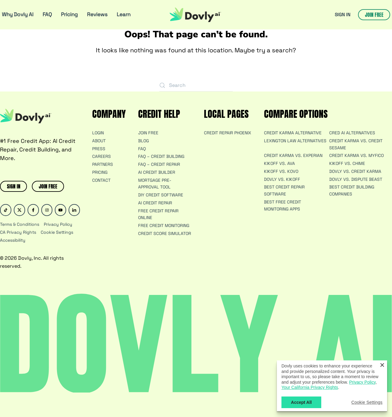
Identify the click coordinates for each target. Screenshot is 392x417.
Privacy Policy (58, 224)
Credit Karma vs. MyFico (356, 155)
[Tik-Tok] (5, 210)
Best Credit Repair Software (284, 190)
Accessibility (12, 240)
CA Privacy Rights (18, 232)
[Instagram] (47, 210)
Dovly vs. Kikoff (282, 179)
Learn (123, 14)
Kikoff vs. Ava (279, 163)
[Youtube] (60, 210)
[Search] (196, 85)
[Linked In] (74, 210)
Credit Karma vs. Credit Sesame (356, 144)
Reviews (97, 14)
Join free (374, 14)
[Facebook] (33, 210)
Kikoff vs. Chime (347, 163)
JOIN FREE (48, 186)
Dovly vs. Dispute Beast (355, 179)
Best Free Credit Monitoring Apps (282, 205)
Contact (101, 180)
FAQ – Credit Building (161, 156)
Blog (143, 140)
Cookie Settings (57, 232)
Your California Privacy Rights (309, 387)
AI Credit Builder (156, 172)
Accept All (301, 402)
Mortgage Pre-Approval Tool (154, 183)
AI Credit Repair (155, 203)
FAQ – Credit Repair (159, 164)
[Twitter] (19, 210)
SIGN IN (342, 14)
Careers (101, 156)
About (99, 140)
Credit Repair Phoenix (227, 133)
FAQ (47, 14)
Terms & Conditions (19, 224)
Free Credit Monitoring (163, 225)
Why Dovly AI (17, 14)
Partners (102, 164)
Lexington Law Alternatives (295, 140)
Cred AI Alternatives (352, 133)
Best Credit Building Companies (351, 190)
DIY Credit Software (160, 195)
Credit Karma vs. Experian (293, 155)
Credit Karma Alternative (293, 133)
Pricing (69, 14)
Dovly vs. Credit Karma (355, 171)
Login (98, 133)
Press (98, 148)
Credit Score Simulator (164, 233)
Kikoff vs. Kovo (281, 171)
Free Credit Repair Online (158, 214)
